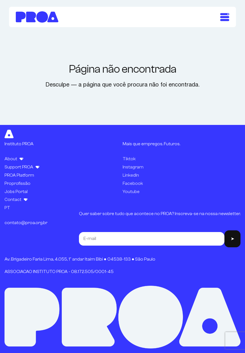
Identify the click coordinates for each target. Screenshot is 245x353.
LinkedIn (131, 175)
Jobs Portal (16, 191)
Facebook (133, 183)
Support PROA (19, 167)
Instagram (133, 167)
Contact (13, 199)
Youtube (131, 191)
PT (7, 207)
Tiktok (129, 158)
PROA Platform (19, 175)
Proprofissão (17, 183)
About (11, 158)
